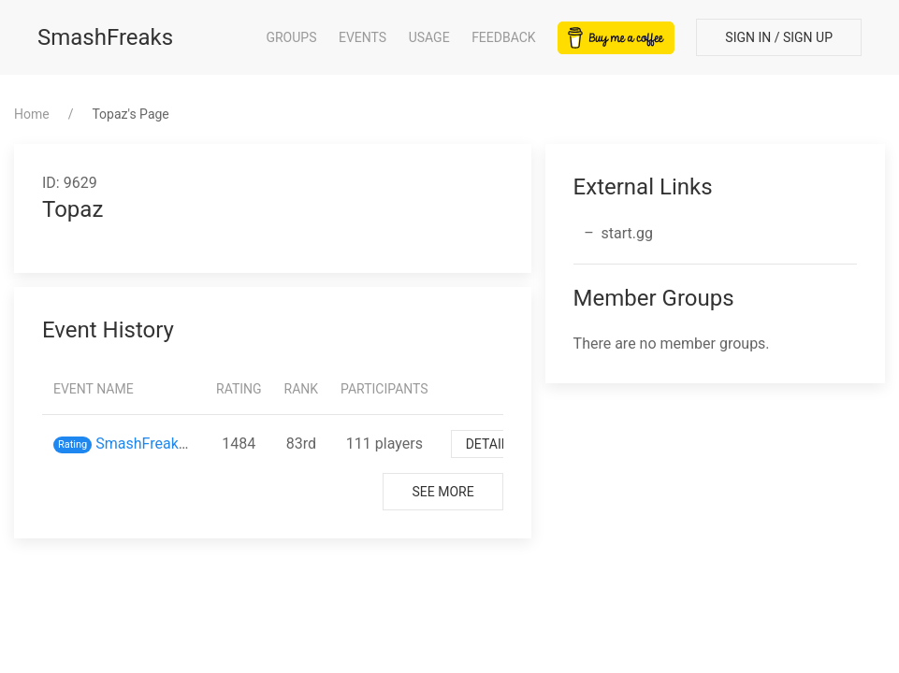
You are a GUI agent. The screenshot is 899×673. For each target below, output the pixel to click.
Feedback (503, 37)
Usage (429, 37)
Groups (291, 37)
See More (442, 491)
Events (362, 37)
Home (32, 114)
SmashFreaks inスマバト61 (186, 443)
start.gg (627, 233)
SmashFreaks (105, 37)
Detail (487, 444)
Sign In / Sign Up (779, 37)
